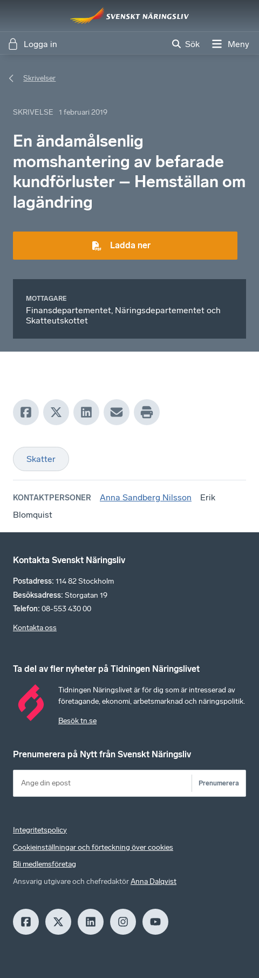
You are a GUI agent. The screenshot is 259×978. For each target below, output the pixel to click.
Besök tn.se (77, 720)
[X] (56, 412)
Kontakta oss (35, 627)
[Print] (147, 412)
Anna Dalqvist (153, 881)
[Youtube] (155, 922)
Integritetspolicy (40, 830)
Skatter (41, 459)
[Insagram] (123, 922)
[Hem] (129, 15)
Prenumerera (219, 783)
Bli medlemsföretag (44, 864)
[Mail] (117, 412)
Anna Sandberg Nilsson (146, 497)
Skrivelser (39, 78)
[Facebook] (26, 412)
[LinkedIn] (86, 412)
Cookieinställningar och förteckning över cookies (93, 847)
